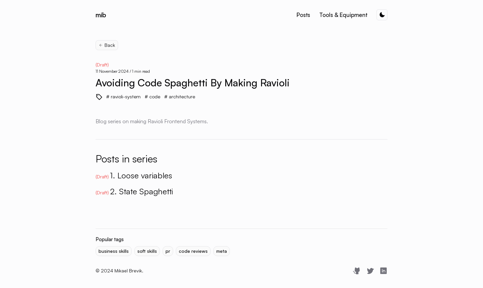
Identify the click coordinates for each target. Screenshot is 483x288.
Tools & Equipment (343, 15)
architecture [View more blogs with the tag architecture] (181, 96)
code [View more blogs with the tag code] (154, 96)
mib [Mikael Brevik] (101, 15)
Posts (303, 15)
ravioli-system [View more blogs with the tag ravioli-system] (125, 96)
